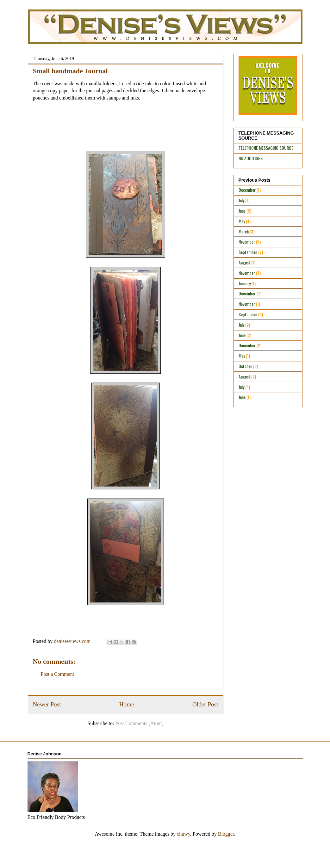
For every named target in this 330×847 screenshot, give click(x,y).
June (242, 210)
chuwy (183, 834)
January (245, 283)
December (247, 189)
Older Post (205, 704)
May (242, 221)
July (241, 200)
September (248, 252)
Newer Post (47, 704)
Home (126, 704)
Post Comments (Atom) (139, 723)
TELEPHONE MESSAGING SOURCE (266, 147)
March (244, 231)
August (244, 262)
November (247, 241)
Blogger (226, 834)
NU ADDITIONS (251, 158)
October (245, 366)
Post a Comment (57, 674)
